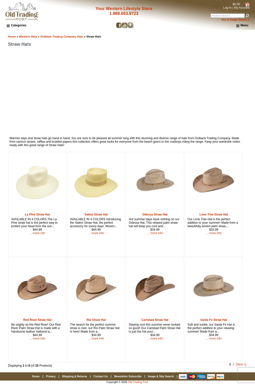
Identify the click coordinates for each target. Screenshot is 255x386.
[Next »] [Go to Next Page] (241, 364)
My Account (242, 7)
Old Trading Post (138, 382)
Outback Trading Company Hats (61, 36)
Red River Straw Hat (37, 320)
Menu (242, 26)
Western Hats (28, 36)
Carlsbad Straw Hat (155, 320)
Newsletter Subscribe (127, 376)
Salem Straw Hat (96, 214)
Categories (16, 25)
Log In (227, 7)
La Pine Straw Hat (37, 214)
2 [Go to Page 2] (233, 364)
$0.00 (236, 4)
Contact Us (101, 376)
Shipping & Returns (74, 376)
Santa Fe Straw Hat (213, 320)
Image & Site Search (161, 376)
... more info (37, 233)
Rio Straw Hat (96, 320)
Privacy (51, 376)
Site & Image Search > (235, 19)
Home (12, 36)
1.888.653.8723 (123, 13)
